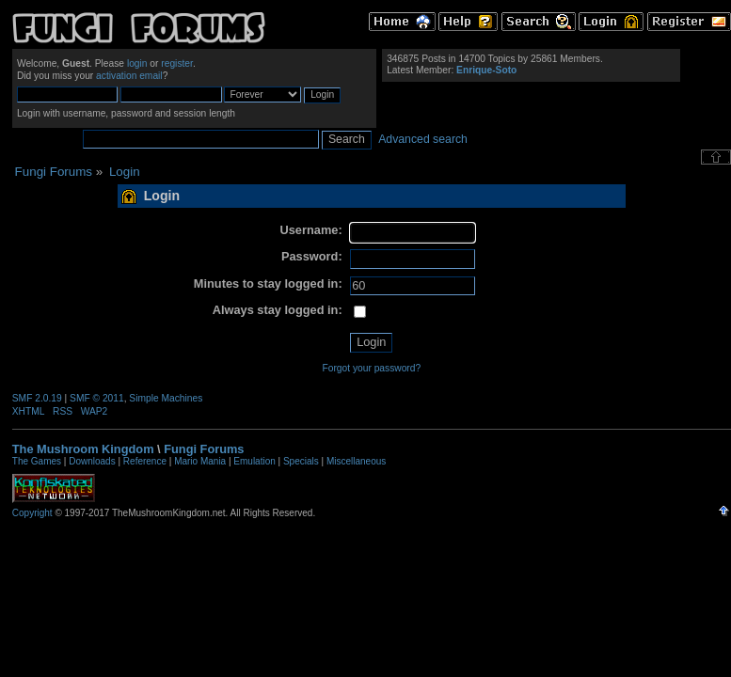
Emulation (254, 461)
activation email (129, 76)
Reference (145, 461)
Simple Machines (165, 398)
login (137, 63)
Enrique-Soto (486, 70)
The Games (36, 461)
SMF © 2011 (97, 398)
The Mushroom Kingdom (83, 449)
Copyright (32, 513)
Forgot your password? (371, 368)
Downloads (92, 461)
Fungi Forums (204, 449)
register (177, 63)
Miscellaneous (356, 461)
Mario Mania (200, 461)
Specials (301, 461)
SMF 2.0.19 (37, 398)
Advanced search (423, 139)
